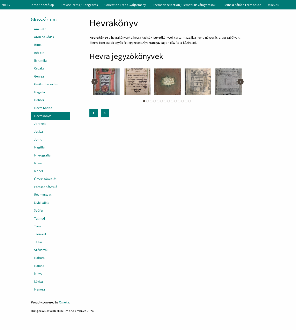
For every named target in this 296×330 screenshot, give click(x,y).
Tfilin (38, 242)
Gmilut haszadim (46, 84)
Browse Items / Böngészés (79, 5)
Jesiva (38, 131)
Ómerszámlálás (45, 179)
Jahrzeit (40, 124)
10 (176, 101)
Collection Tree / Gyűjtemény (125, 5)
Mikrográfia (42, 155)
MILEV (6, 5)
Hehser (39, 100)
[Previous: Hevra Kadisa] (93, 113)
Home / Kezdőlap (41, 5)
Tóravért (40, 234)
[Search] (292, 4)
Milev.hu (273, 5)
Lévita (38, 281)
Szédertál (41, 250)
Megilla (39, 147)
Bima (38, 45)
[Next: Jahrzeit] (105, 113)
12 (183, 101)
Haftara (39, 258)
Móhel (38, 171)
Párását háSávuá (45, 187)
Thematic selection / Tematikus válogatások (183, 5)
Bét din (39, 53)
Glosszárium (44, 19)
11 (179, 101)
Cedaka (39, 68)
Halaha (39, 266)
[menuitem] (41, 5)
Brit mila (40, 60)
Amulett (40, 29)
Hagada (39, 92)
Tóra (37, 226)
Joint (38, 139)
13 (186, 101)
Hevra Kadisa (43, 108)
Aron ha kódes (44, 37)
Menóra (39, 289)
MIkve (38, 273)
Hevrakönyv (42, 116)
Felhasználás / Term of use (242, 5)
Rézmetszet (43, 194)
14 (189, 101)
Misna (38, 163)
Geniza (39, 76)
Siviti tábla (41, 202)
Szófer (38, 210)
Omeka (64, 302)
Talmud (39, 218)
